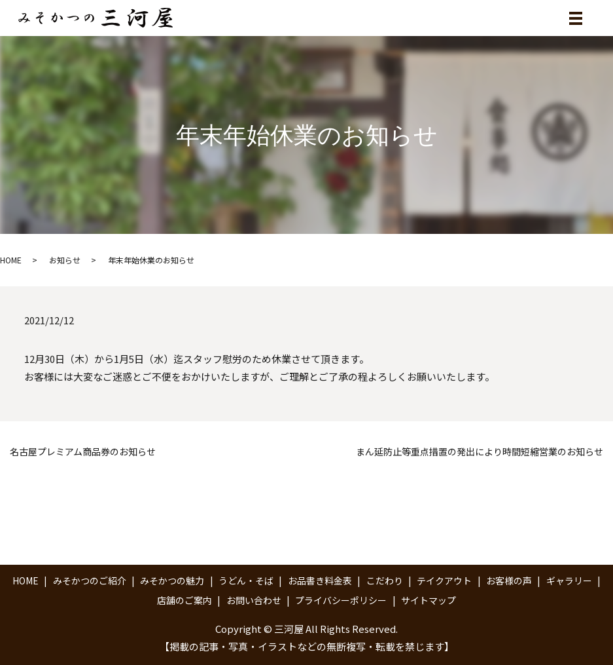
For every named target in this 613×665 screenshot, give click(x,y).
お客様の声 (509, 580)
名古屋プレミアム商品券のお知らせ (83, 452)
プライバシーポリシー (341, 600)
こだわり (384, 580)
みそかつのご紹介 (89, 580)
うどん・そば (246, 580)
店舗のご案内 (184, 600)
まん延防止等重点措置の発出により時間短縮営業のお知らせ (479, 452)
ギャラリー (569, 580)
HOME (11, 259)
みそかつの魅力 (172, 580)
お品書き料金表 (320, 580)
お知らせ (64, 259)
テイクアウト (444, 580)
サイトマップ (428, 600)
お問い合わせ (253, 600)
